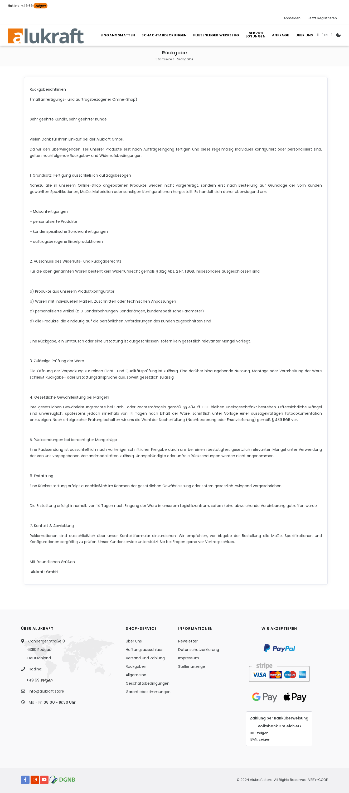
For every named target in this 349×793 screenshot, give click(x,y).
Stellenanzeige (191, 666)
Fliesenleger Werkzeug (212, 35)
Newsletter (188, 641)
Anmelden (292, 18)
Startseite (164, 59)
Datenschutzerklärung (198, 649)
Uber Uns (304, 35)
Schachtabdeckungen (159, 35)
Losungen (254, 36)
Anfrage (278, 35)
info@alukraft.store (46, 691)
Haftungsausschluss (144, 649)
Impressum (188, 658)
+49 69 (39, 680)
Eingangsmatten (112, 35)
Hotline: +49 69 (27, 5)
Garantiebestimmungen (148, 691)
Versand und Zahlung (145, 658)
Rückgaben (136, 666)
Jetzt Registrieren (322, 18)
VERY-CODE (318, 779)
